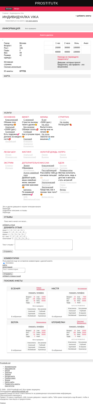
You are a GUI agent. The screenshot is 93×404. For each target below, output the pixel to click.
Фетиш (63, 190)
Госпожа (63, 168)
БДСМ (7, 370)
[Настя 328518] (57, 302)
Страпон (9, 166)
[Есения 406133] (16, 304)
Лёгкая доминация (68, 182)
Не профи (64, 122)
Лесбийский (10, 141)
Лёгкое (8, 155)
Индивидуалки (10, 367)
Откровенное (11, 157)
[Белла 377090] (16, 338)
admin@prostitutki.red (20, 391)
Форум (7, 380)
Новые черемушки (40, 288)
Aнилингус (28, 144)
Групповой (10, 132)
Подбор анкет (10, 378)
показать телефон (36, 293)
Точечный (46, 185)
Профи (63, 120)
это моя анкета (32, 21)
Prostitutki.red (51, 3)
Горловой (27, 139)
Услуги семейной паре (31, 174)
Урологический (48, 182)
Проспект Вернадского (81, 322)
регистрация (7, 267)
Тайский (45, 180)
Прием (45, 155)
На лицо (45, 125)
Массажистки (10, 369)
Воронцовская (41, 322)
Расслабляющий (49, 170)
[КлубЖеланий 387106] (57, 334)
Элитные (8, 372)
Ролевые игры (66, 170)
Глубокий (27, 132)
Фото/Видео (28, 170)
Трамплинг (64, 192)
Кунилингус (28, 146)
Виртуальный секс (31, 199)
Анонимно (10, 263)
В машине (28, 141)
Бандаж (63, 166)
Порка (62, 185)
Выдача (45, 157)
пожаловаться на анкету (15, 21)
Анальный (9, 127)
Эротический (47, 187)
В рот (44, 120)
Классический (11, 120)
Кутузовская (82, 288)
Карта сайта (9, 382)
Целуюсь (27, 190)
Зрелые (8, 374)
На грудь (46, 134)
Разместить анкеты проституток (12, 385)
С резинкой (28, 120)
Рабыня (63, 187)
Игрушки (9, 168)
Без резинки (28, 127)
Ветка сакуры (48, 197)
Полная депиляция (12, 67)
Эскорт (26, 166)
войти (5, 265)
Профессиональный (50, 168)
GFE (25, 197)
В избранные (16, 316)
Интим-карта (10, 376)
